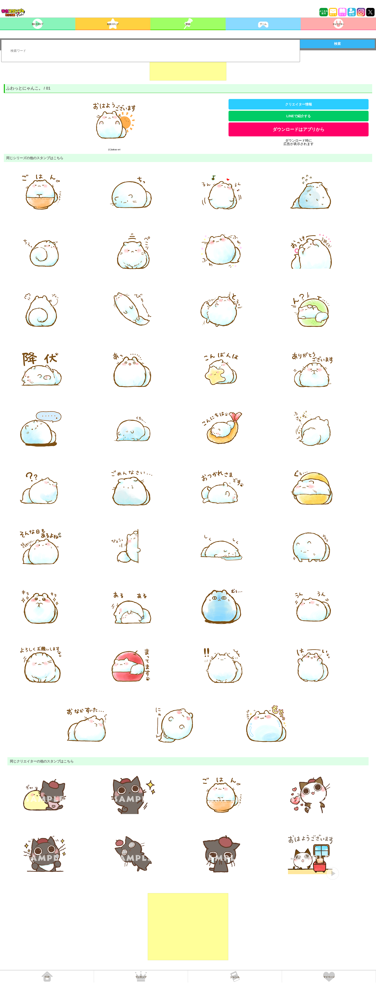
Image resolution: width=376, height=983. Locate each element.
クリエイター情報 (298, 104)
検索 (337, 44)
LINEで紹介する (298, 116)
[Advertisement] (188, 69)
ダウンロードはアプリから (298, 129)
